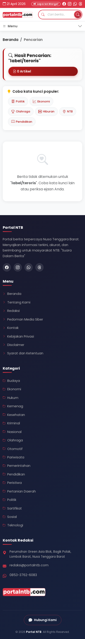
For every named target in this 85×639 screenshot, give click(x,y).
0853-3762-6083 (23, 575)
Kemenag (13, 406)
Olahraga (20, 111)
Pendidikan (21, 121)
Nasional (12, 432)
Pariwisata (13, 457)
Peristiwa (12, 482)
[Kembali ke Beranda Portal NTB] (18, 15)
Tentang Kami (16, 302)
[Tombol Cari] (77, 14)
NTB (68, 111)
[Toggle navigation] (42, 26)
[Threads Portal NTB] (80, 4)
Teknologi (13, 525)
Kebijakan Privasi (18, 336)
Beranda (10, 39)
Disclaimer (13, 345)
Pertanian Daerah (19, 491)
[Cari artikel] (60, 14)
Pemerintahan (16, 465)
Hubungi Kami (43, 620)
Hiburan (46, 111)
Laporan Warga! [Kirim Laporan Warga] (45, 4)
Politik (18, 101)
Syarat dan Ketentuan (23, 353)
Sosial (10, 517)
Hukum (10, 397)
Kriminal (11, 423)
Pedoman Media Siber (23, 319)
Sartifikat (12, 508)
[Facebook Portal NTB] (64, 4)
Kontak (11, 328)
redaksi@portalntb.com (29, 565)
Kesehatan (14, 415)
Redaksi (11, 310)
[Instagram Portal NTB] (69, 4)
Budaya (11, 380)
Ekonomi (41, 101)
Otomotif (13, 449)
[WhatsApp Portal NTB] (75, 4)
